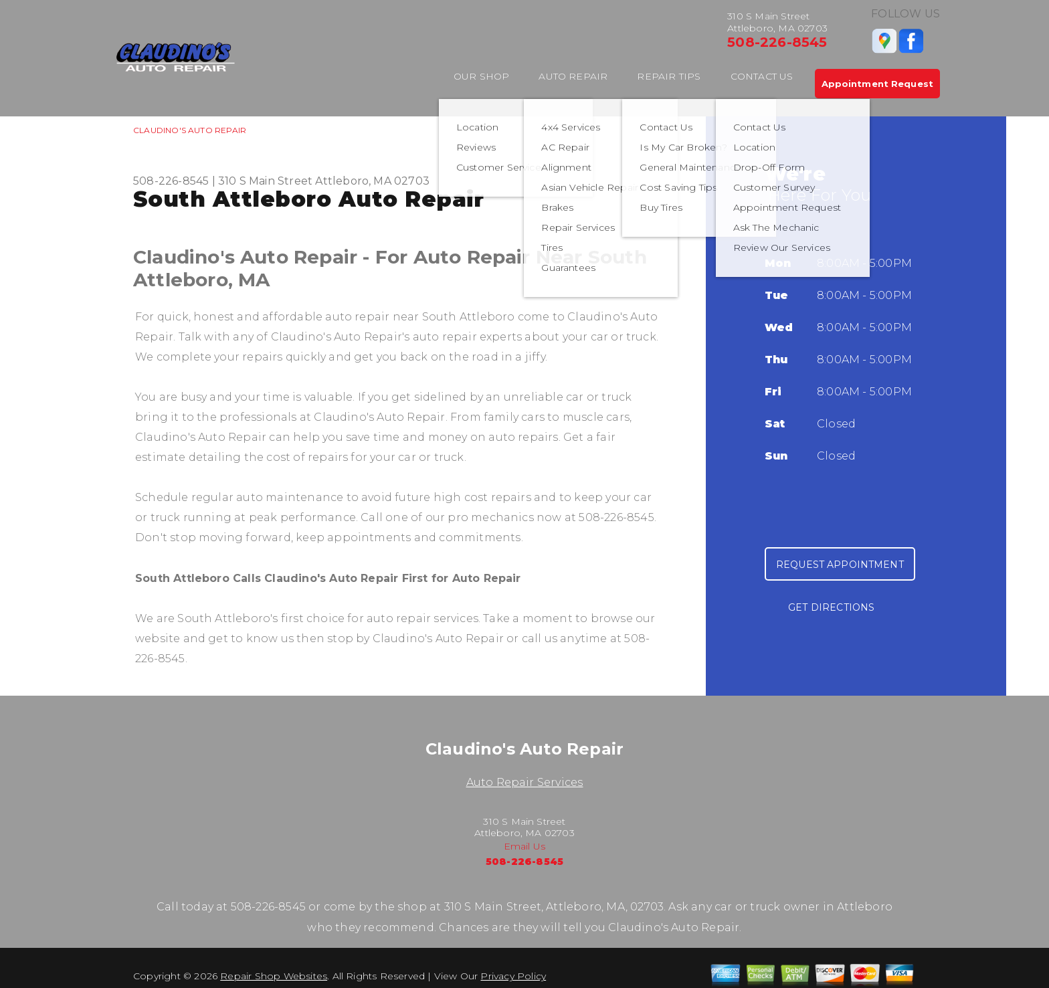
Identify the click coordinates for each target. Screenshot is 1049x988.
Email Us (525, 846)
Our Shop (482, 76)
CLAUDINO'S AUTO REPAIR (189, 130)
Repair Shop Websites (273, 976)
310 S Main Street (265, 181)
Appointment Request (877, 83)
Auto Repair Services (524, 782)
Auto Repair (573, 76)
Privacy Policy (513, 976)
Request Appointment (840, 565)
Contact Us (762, 76)
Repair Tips (668, 76)
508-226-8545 (777, 42)
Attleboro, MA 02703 (372, 181)
